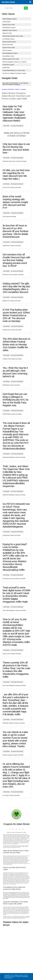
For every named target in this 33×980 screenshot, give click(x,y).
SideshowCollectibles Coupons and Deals (14, 457)
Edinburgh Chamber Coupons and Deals (14, 723)
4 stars (19, 829)
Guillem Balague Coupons (9, 19)
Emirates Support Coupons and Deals (13, 755)
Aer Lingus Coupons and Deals (11, 795)
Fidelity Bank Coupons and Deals (12, 245)
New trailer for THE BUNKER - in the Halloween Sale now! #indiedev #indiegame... (15, 83)
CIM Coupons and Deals (9, 216)
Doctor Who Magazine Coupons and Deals (14, 610)
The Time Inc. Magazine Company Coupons (14, 73)
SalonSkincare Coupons (9, 27)
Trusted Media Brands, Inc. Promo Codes (13, 70)
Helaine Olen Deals (7, 44)
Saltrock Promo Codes (8, 24)
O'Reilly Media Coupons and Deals (12, 414)
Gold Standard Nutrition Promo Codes (12, 36)
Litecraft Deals (6, 21)
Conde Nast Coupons (8, 64)
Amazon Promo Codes (8, 47)
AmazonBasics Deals (8, 56)
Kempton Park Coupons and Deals (12, 329)
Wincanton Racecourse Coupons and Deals (14, 161)
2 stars (13, 829)
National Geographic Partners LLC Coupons (14, 62)
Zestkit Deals (6, 67)
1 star (10, 829)
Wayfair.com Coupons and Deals (11, 300)
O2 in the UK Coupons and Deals (12, 187)
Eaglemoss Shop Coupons (9, 30)
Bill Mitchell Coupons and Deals (11, 385)
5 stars (23, 829)
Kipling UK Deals (7, 33)
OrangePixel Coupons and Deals (12, 535)
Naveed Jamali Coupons (9, 41)
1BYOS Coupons (7, 50)
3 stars (16, 829)
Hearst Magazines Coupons (10, 53)
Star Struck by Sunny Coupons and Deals (14, 578)
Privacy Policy (7, 976)
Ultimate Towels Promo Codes (10, 59)
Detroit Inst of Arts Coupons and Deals (13, 274)
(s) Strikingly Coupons (8, 39)
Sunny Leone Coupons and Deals (12, 653)
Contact (25, 975)
